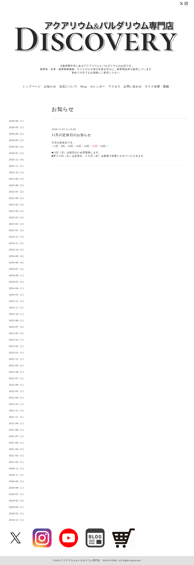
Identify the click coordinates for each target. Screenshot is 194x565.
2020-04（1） (17, 507)
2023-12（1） (17, 301)
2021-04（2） (17, 449)
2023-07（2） (17, 326)
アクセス (114, 86)
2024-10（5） (17, 249)
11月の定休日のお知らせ (71, 135)
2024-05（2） (17, 281)
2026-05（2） (17, 127)
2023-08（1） (17, 320)
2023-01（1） (17, 352)
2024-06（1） (17, 275)
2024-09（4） (17, 256)
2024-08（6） (17, 262)
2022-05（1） (17, 391)
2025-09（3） (17, 178)
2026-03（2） (17, 140)
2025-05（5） (17, 204)
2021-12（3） (17, 410)
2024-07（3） (17, 268)
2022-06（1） (17, 384)
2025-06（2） (17, 198)
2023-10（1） (17, 314)
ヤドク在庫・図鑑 (157, 86)
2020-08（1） (17, 487)
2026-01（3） (17, 153)
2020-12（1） (17, 468)
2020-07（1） (17, 494)
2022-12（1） (17, 359)
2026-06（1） (17, 120)
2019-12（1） (17, 519)
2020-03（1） (17, 513)
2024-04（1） (17, 288)
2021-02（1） (17, 462)
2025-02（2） (17, 223)
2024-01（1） (17, 294)
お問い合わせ (133, 86)
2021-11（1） (17, 416)
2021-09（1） (17, 423)
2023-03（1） (17, 339)
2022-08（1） (17, 371)
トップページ (32, 86)
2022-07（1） (17, 378)
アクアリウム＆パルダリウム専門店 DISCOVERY (89, 560)
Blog (84, 86)
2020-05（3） (17, 500)
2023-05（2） (17, 333)
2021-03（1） (17, 455)
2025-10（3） (17, 172)
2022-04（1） (17, 397)
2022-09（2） (17, 365)
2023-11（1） (17, 307)
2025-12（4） (17, 159)
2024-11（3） (17, 243)
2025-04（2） (17, 211)
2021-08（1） (17, 429)
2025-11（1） (17, 165)
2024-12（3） (17, 236)
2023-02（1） (17, 346)
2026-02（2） (17, 146)
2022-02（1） (17, 404)
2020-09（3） (17, 481)
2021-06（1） (17, 442)
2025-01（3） (17, 230)
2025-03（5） (17, 217)
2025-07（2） (17, 191)
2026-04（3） (17, 133)
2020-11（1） (17, 474)
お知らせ (50, 86)
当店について (68, 86)
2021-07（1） (17, 436)
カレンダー (97, 86)
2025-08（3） (17, 185)
